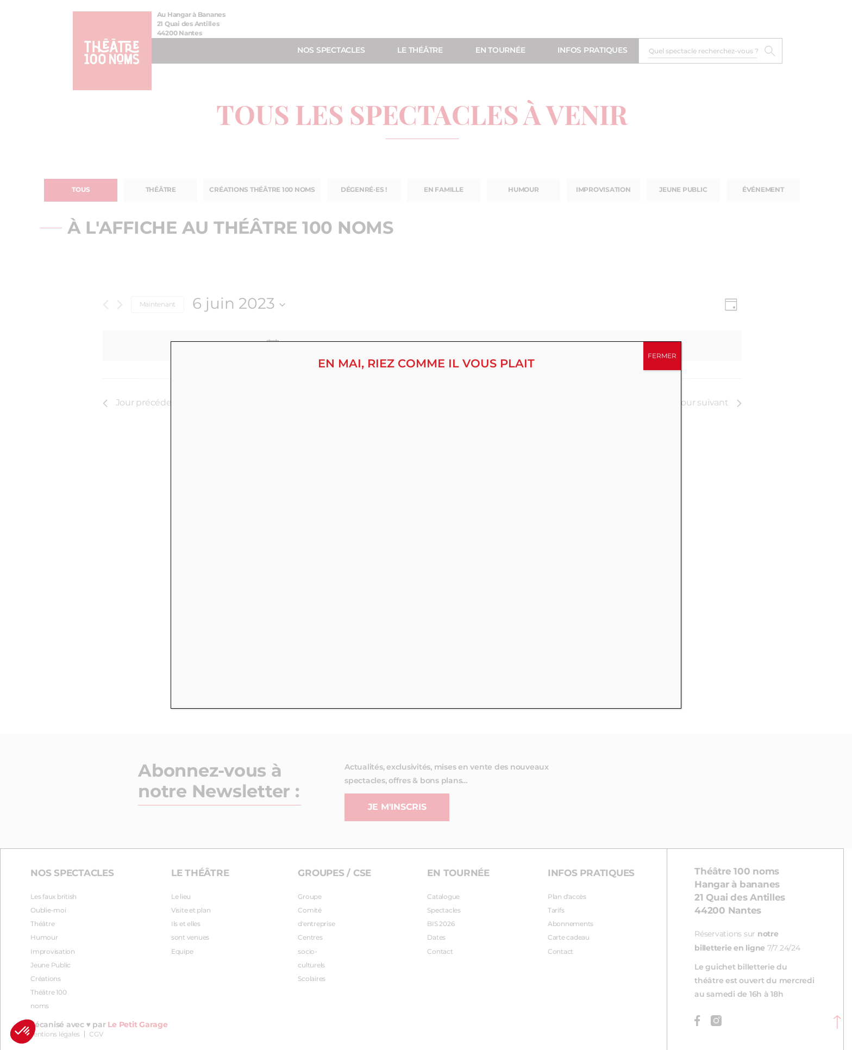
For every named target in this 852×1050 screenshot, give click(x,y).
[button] (23, 1031)
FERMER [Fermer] (662, 356)
